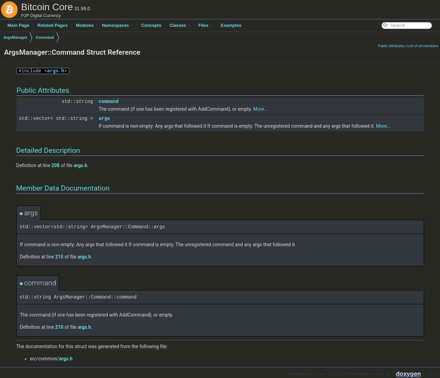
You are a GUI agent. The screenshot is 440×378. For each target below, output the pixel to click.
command (109, 101)
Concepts (151, 25)
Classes (180, 25)
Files (205, 25)
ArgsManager (15, 37)
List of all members (422, 46)
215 (59, 256)
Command (45, 37)
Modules (85, 25)
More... (260, 109)
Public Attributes (391, 46)
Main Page (18, 25)
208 (55, 165)
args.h (55, 71)
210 (59, 327)
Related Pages (52, 25)
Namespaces (117, 25)
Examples (231, 25)
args (104, 118)
